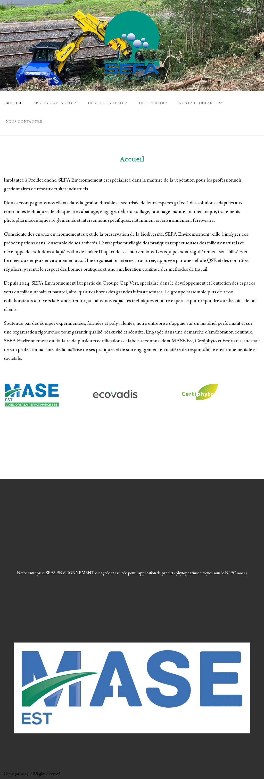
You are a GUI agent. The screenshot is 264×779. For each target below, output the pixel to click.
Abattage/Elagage (55, 102)
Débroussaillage (112, 102)
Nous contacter (24, 119)
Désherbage (160, 102)
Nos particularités (211, 102)
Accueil (15, 102)
